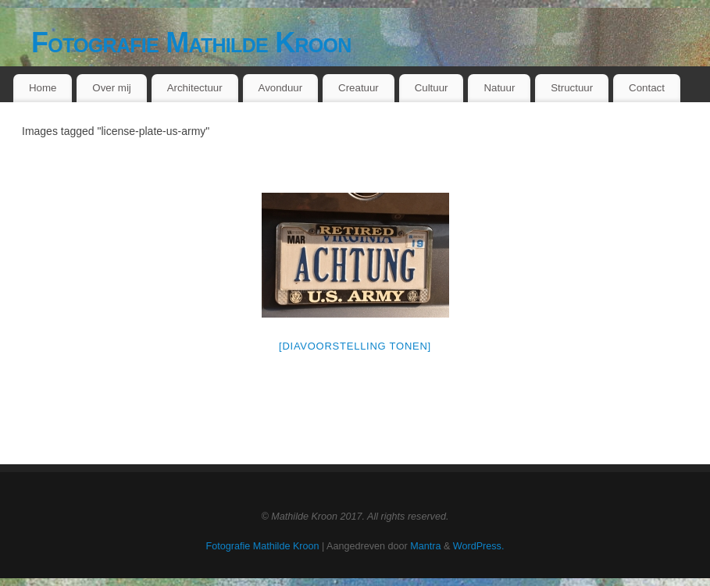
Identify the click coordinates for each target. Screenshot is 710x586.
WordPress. (479, 546)
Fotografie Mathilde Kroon (191, 43)
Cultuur (431, 88)
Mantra (425, 546)
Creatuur (358, 88)
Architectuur (195, 88)
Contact (647, 88)
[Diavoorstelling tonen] (355, 346)
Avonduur (281, 88)
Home (42, 88)
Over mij (111, 88)
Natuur (499, 88)
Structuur (572, 88)
